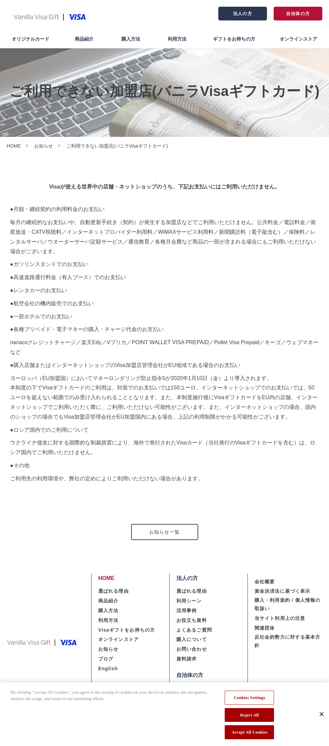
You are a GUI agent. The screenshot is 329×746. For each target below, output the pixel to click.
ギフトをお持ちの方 (234, 39)
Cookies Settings (249, 699)
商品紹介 (84, 39)
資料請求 (186, 658)
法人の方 (242, 13)
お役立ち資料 (191, 620)
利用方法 (177, 39)
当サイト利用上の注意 (280, 618)
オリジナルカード (30, 39)
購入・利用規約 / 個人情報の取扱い (287, 604)
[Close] (321, 716)
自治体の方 (298, 13)
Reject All (249, 717)
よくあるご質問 (194, 630)
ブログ (105, 658)
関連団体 (265, 628)
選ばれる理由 (113, 591)
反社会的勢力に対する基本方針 (288, 641)
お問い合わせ (191, 649)
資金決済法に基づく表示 (282, 591)
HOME (14, 146)
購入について (191, 639)
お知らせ (43, 146)
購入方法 (130, 39)
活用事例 (186, 610)
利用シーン (189, 600)
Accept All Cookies (249, 734)
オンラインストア (298, 39)
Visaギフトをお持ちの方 (126, 630)
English (108, 668)
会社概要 (265, 581)
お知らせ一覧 (164, 532)
